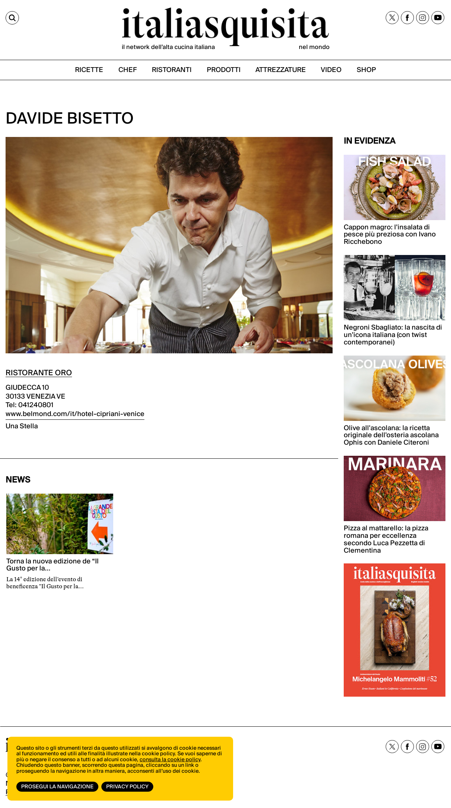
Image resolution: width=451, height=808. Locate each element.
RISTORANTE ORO (39, 373)
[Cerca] (12, 17)
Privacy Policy (127, 786)
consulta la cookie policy (170, 759)
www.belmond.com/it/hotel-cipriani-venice (75, 414)
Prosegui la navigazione (57, 786)
